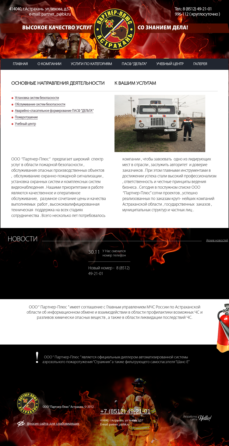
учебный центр (170, 64)
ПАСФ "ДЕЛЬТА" (134, 64)
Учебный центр (25, 124)
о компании (49, 64)
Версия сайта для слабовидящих (53, 423)
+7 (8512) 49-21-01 (125, 411)
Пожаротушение (26, 117)
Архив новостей (217, 240)
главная (20, 64)
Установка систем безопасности (37, 98)
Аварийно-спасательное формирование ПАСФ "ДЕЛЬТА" (54, 111)
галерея (200, 64)
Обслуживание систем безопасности (40, 104)
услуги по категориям (91, 64)
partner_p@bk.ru (119, 424)
